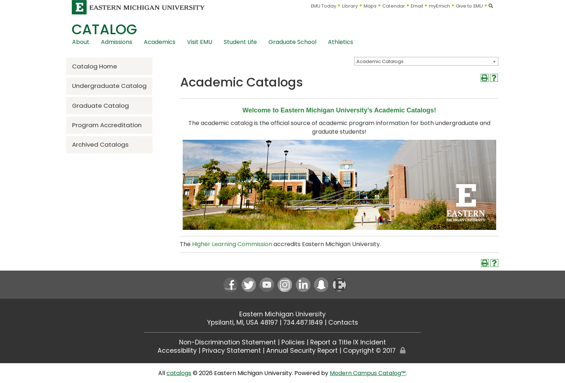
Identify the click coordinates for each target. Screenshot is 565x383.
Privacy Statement (231, 350)
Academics (159, 42)
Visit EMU (199, 42)
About (80, 42)
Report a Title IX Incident (348, 342)
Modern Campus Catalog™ (368, 373)
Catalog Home (94, 66)
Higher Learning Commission (232, 244)
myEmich (439, 6)
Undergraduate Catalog (109, 85)
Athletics (340, 42)
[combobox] (426, 61)
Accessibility (177, 350)
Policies (293, 342)
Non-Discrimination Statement (227, 342)
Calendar (393, 6)
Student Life (240, 42)
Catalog (104, 29)
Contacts (343, 322)
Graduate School (292, 42)
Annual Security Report (302, 350)
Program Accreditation (107, 125)
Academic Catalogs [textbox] (380, 61)
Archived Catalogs (100, 144)
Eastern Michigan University (282, 314)
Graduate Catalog (100, 105)
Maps (370, 6)
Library (350, 6)
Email (417, 6)
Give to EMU (469, 6)
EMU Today (324, 6)
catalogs (178, 373)
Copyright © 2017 (369, 350)
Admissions (116, 42)
